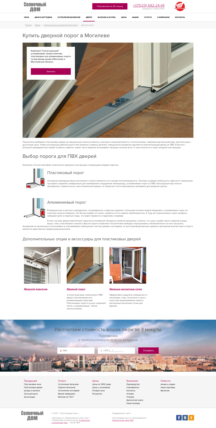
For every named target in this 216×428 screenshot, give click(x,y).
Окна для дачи (31, 394)
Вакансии (165, 391)
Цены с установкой (101, 387)
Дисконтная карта (134, 400)
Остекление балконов (69, 17)
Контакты (180, 17)
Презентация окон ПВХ (122, 420)
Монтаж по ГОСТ (66, 397)
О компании (163, 17)
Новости (166, 380)
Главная (28, 25)
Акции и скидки (168, 384)
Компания (132, 380)
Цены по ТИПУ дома (101, 384)
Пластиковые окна (32, 384)
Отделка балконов (66, 387)
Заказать (51, 71)
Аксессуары (29, 397)
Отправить (148, 350)
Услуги (148, 17)
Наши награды (133, 403)
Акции (135, 17)
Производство (133, 384)
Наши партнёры (168, 387)
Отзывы (130, 394)
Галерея (130, 397)
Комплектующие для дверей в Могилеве (61, 25)
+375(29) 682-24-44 (148, 5)
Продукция (30, 380)
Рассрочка (97, 394)
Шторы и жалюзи (32, 391)
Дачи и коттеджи (43, 17)
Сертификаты (132, 387)
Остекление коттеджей (68, 391)
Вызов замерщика (66, 394)
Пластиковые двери (33, 387)
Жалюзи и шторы (107, 17)
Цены (124, 17)
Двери (89, 17)
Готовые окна (98, 391)
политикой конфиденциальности (115, 363)
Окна (26, 17)
